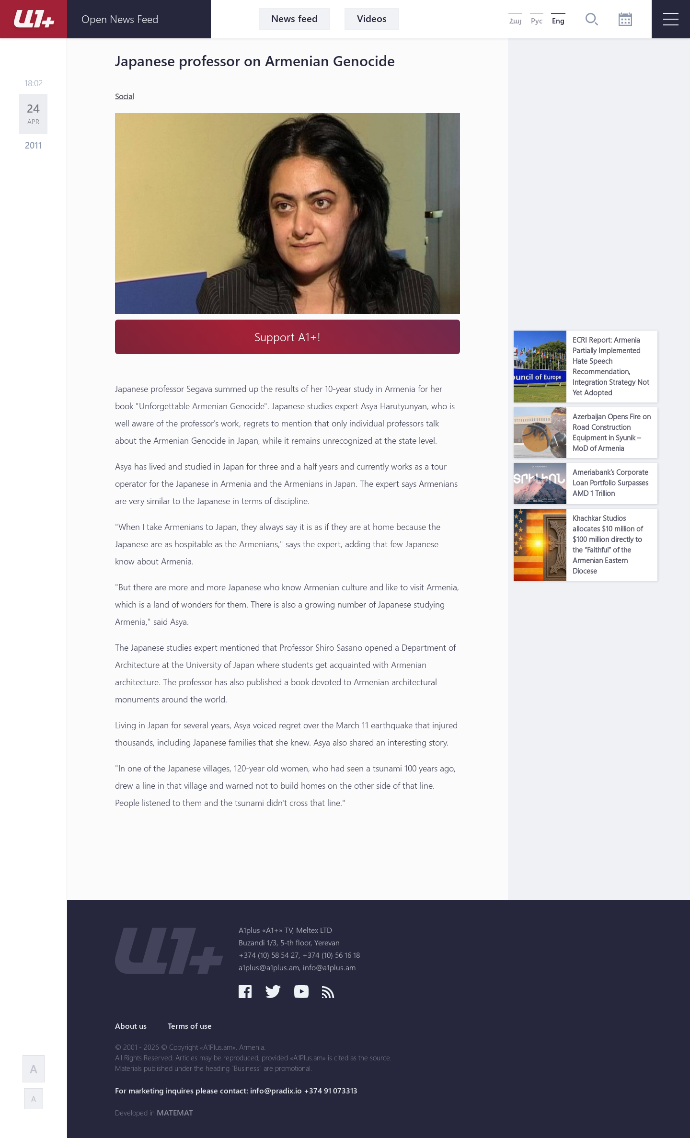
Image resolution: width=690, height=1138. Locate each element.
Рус (536, 20)
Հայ (515, 20)
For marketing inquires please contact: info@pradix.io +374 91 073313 (236, 1090)
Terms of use (190, 1026)
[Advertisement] (585, 182)
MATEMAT (175, 1112)
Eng (558, 20)
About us (131, 1026)
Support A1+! (287, 336)
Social (124, 96)
